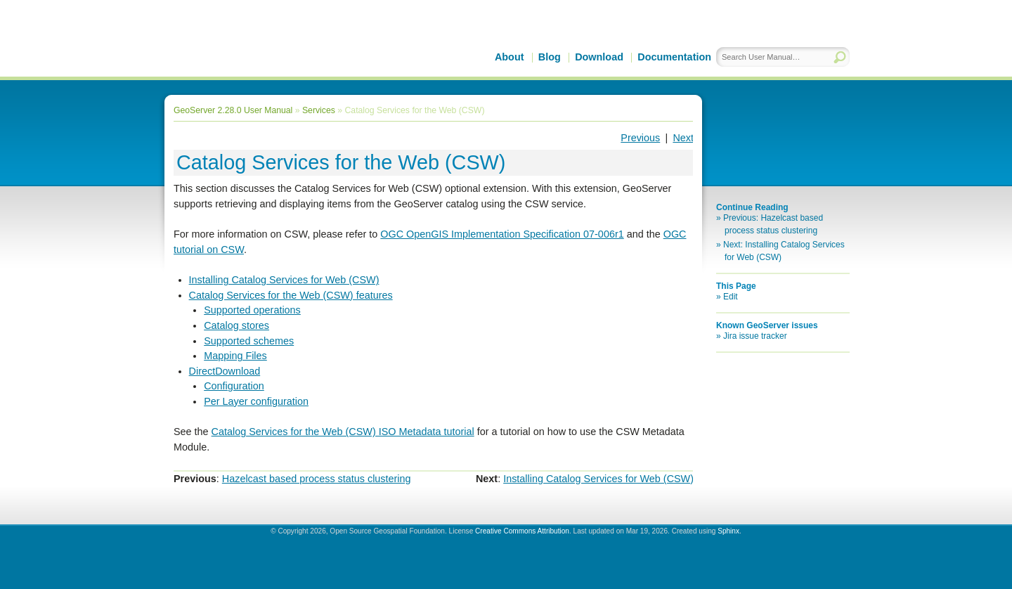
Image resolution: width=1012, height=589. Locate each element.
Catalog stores (236, 325)
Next (683, 137)
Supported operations (252, 310)
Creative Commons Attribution (522, 531)
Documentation (674, 57)
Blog (549, 57)
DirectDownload (225, 371)
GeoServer (282, 53)
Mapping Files (235, 355)
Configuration (234, 385)
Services (318, 110)
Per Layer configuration (256, 401)
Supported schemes (249, 341)
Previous (640, 137)
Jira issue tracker (755, 336)
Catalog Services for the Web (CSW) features (291, 295)
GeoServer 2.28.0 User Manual (233, 110)
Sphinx (728, 531)
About (509, 57)
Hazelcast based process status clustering (316, 478)
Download (599, 57)
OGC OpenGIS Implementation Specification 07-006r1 (501, 234)
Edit (730, 297)
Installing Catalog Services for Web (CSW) (284, 279)
